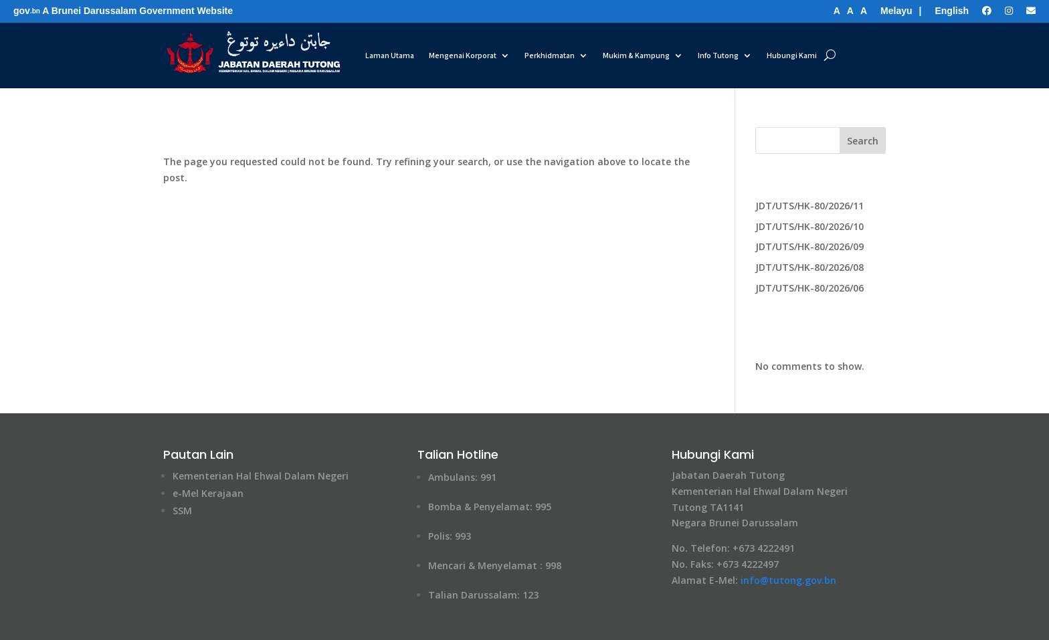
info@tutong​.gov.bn (788, 580)
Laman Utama (389, 55)
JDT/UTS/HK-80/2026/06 (809, 288)
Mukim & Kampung (636, 55)
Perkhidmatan (549, 55)
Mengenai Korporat (462, 55)
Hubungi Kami (792, 55)
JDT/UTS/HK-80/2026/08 (809, 267)
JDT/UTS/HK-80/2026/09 (809, 246)
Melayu (896, 10)
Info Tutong (718, 55)
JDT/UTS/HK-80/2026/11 (809, 205)
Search (862, 140)
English (952, 10)
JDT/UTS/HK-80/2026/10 (809, 226)
